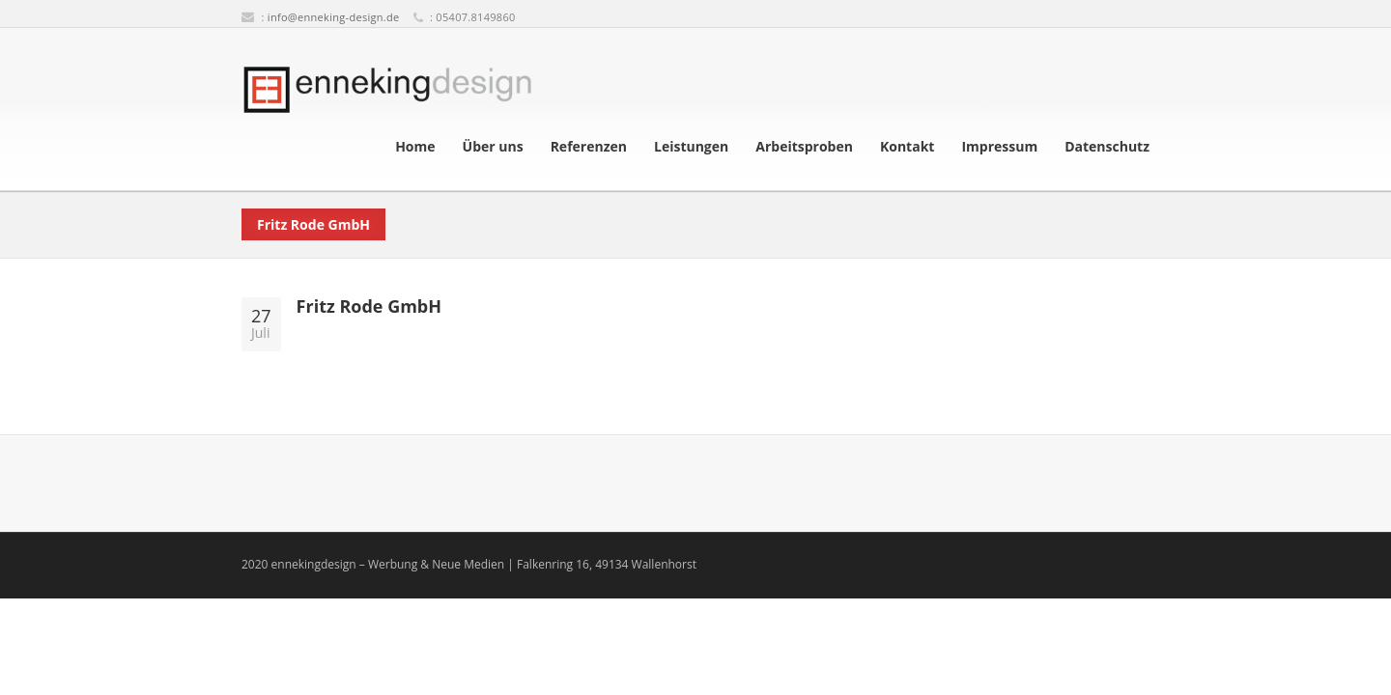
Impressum (999, 146)
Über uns (493, 146)
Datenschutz (1107, 146)
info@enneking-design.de (334, 17)
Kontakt (907, 146)
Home (415, 146)
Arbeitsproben (804, 146)
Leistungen (691, 146)
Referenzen (589, 146)
